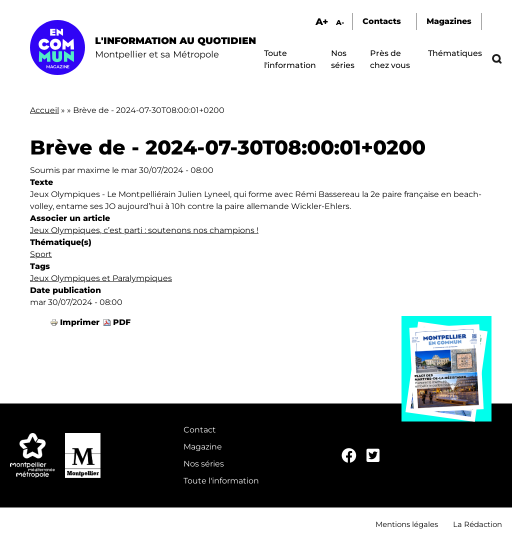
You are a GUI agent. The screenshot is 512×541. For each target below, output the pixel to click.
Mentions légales (407, 524)
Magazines (449, 21)
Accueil (44, 110)
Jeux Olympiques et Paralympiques (101, 278)
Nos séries (204, 463)
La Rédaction (477, 524)
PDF (121, 322)
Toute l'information (221, 481)
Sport (41, 254)
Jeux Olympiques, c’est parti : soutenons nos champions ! (144, 230)
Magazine (203, 447)
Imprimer (80, 322)
